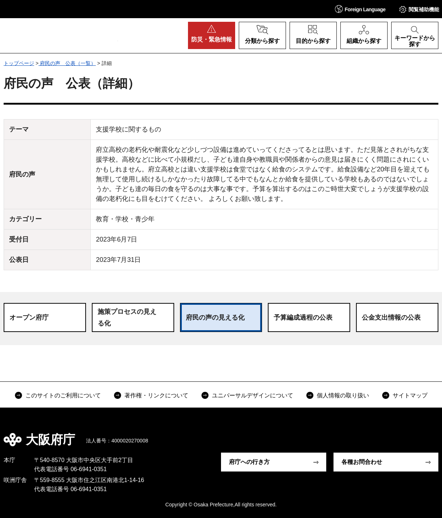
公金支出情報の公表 (391, 317)
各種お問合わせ (361, 462)
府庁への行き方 (249, 462)
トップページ (19, 63)
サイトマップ (410, 395)
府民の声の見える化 (215, 317)
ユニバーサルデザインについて (252, 395)
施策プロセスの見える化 (127, 317)
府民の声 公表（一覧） (67, 63)
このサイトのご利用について (63, 395)
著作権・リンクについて (156, 395)
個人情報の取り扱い (343, 395)
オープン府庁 (29, 317)
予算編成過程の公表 (303, 317)
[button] (360, 9)
